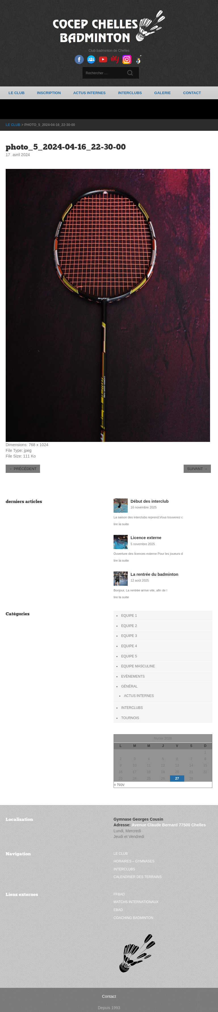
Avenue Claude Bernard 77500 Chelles (167, 822)
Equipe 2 (129, 625)
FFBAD (119, 891)
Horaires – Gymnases (134, 858)
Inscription (49, 93)
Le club (16, 93)
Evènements (133, 675)
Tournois (130, 716)
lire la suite (121, 523)
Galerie (162, 93)
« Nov (119, 782)
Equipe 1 (129, 615)
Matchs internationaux (136, 899)
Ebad (118, 906)
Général (129, 685)
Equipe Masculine (138, 665)
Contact (192, 93)
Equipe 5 (129, 655)
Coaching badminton (133, 914)
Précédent (23, 468)
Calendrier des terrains (138, 874)
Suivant (197, 468)
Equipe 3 (129, 635)
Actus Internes (89, 93)
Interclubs (130, 93)
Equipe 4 (129, 645)
